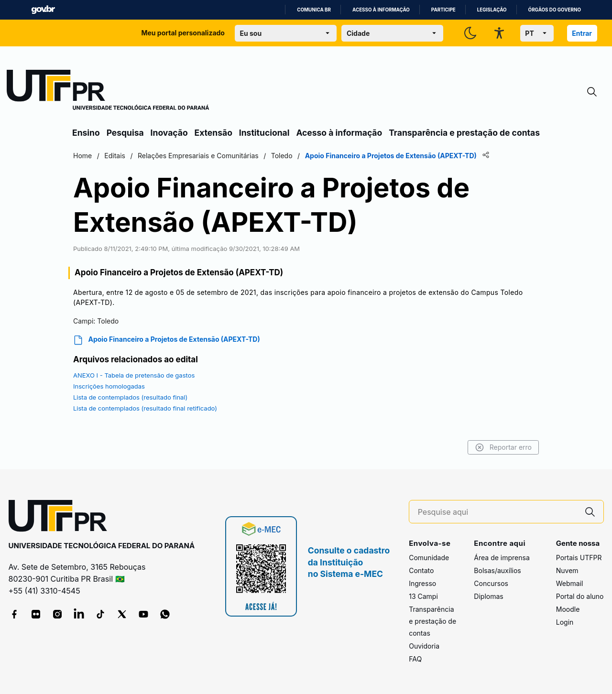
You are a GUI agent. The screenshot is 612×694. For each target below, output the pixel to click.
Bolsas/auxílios (497, 570)
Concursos (491, 583)
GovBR (43, 9)
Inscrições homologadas (109, 386)
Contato (421, 570)
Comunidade (429, 557)
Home (82, 156)
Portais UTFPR (579, 557)
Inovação (169, 133)
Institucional (264, 133)
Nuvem (567, 570)
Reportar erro (503, 447)
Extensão (213, 133)
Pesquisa (125, 133)
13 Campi (423, 596)
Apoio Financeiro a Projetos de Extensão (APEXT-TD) (166, 340)
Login (565, 622)
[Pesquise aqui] (497, 512)
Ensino (86, 133)
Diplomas (488, 596)
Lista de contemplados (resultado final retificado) (145, 408)
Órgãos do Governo (554, 9)
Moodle (568, 609)
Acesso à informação (381, 9)
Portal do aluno (580, 596)
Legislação (492, 9)
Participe (443, 9)
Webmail (569, 583)
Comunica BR (314, 9)
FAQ (415, 659)
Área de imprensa (501, 557)
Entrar (582, 33)
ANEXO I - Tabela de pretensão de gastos (134, 375)
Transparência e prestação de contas (464, 133)
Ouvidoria (424, 646)
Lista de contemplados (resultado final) (130, 397)
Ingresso (422, 583)
